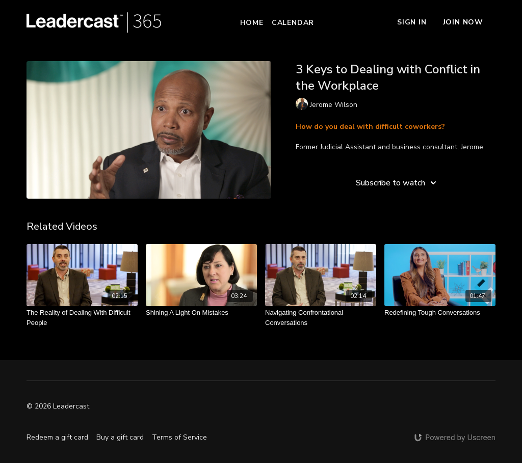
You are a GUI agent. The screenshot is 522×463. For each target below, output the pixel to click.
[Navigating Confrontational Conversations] (320, 318)
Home (252, 23)
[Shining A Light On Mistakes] (201, 313)
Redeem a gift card (57, 437)
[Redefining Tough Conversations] (439, 313)
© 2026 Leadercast (58, 406)
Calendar (293, 23)
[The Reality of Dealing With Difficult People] (82, 318)
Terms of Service (179, 437)
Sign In (412, 22)
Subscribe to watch (397, 183)
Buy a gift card (120, 437)
